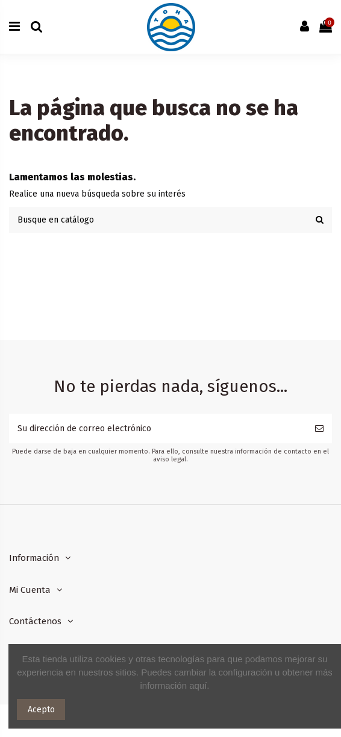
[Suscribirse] (319, 428)
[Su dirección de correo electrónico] (158, 428)
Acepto (41, 709)
